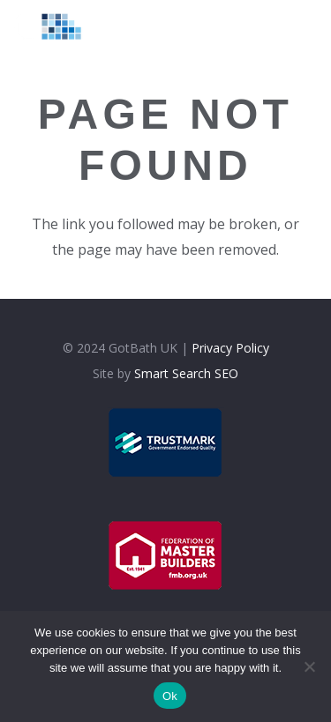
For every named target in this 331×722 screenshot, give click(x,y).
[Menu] (280, 26)
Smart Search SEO (186, 373)
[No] (309, 666)
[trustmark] (165, 442)
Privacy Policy (230, 347)
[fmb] (165, 555)
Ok (169, 696)
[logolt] (54, 26)
